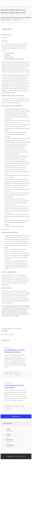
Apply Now (16, 416)
